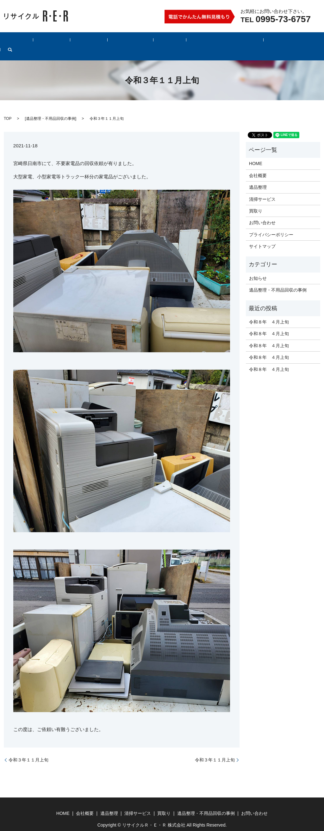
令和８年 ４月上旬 (269, 312)
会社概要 (66, 41)
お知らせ (258, 268)
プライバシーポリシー (271, 224)
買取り (158, 41)
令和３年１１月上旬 (28, 750)
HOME (40, 41)
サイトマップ (262, 236)
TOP (7, 109)
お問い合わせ (257, 41)
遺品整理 (95, 41)
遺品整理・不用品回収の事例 (204, 41)
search (285, 41)
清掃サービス (127, 41)
